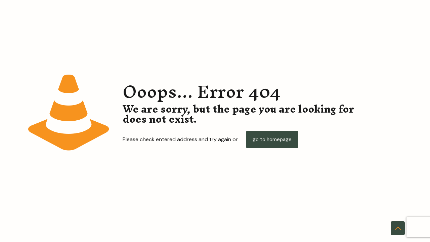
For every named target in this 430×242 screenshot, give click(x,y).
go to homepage (272, 139)
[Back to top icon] (398, 228)
